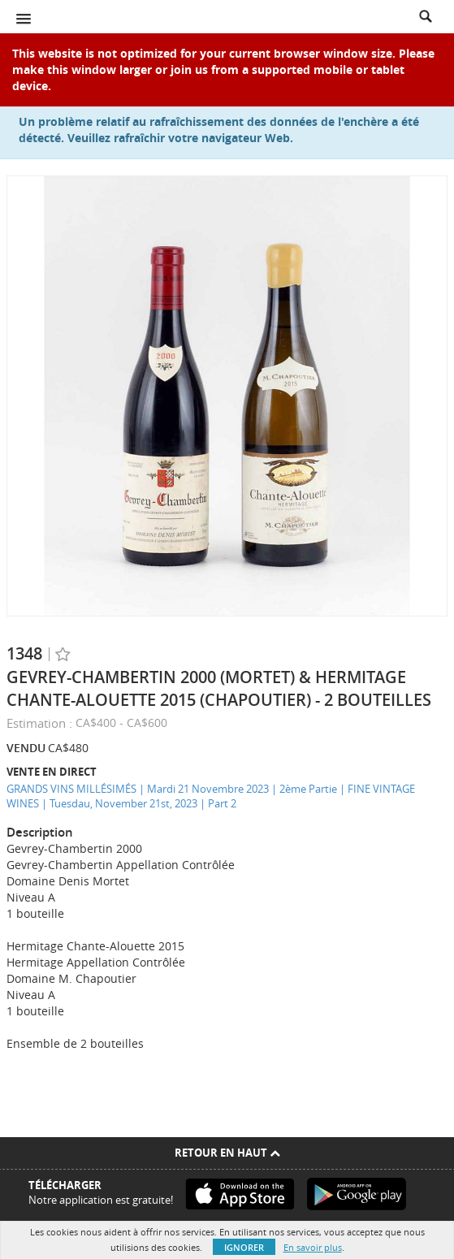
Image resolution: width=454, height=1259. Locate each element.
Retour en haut (227, 1152)
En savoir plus (312, 1247)
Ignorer (244, 1247)
